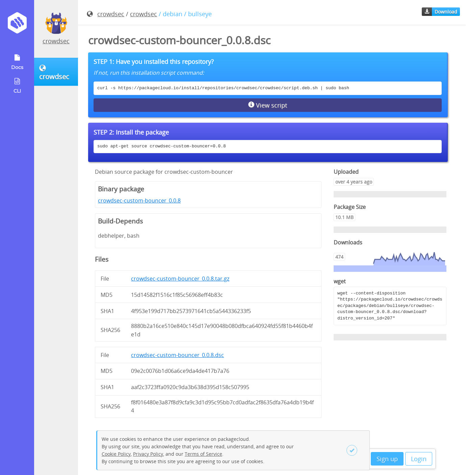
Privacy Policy (148, 454)
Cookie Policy (116, 454)
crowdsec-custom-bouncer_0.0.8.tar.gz (180, 278)
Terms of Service (203, 454)
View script (267, 105)
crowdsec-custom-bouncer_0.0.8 (139, 200)
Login (418, 459)
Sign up (387, 459)
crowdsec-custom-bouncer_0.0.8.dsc (177, 355)
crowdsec (56, 41)
